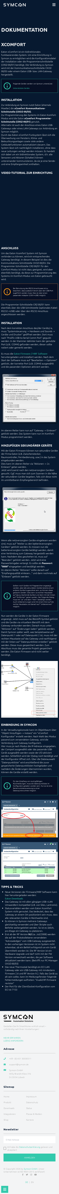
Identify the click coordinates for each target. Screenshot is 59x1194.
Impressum (31, 1096)
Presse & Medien (34, 1113)
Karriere (30, 1119)
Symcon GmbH (31, 1168)
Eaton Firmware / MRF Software (30, 353)
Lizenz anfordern (13, 1040)
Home (6, 1096)
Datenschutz (32, 1102)
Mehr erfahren (12, 1037)
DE (26, 1182)
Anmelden (29, 1157)
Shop (6, 1119)
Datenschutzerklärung (29, 1146)
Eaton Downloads (14, 898)
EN (32, 1182)
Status (29, 1108)
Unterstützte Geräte (21, 88)
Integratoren (10, 1113)
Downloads (9, 1108)
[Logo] (15, 4)
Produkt (7, 1102)
